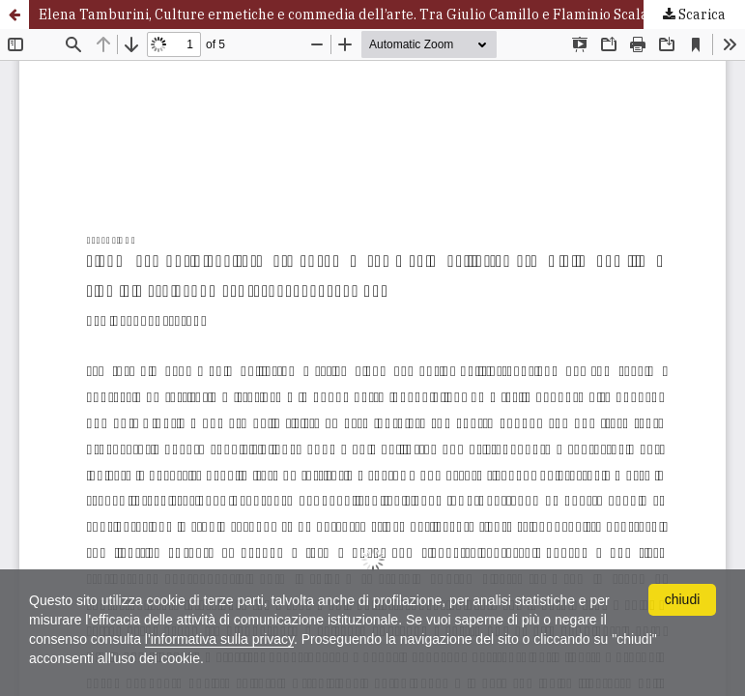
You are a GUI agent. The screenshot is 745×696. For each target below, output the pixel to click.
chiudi (683, 599)
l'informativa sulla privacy (219, 639)
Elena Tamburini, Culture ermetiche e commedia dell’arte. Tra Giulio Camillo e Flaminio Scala (343, 14)
